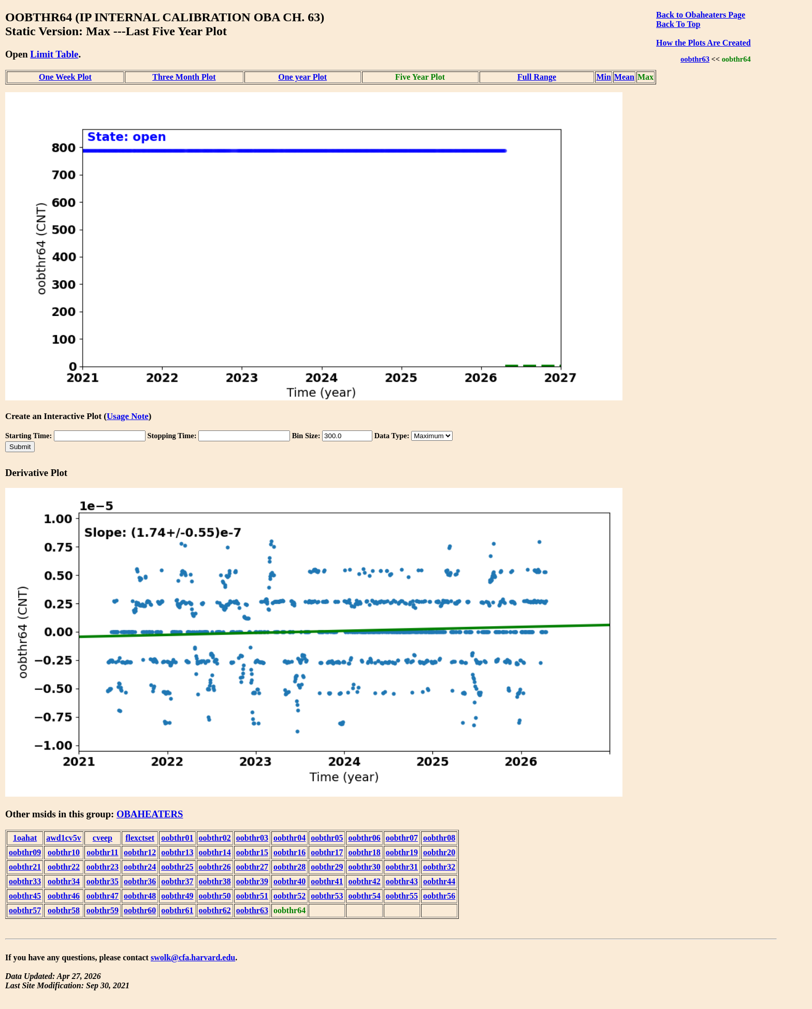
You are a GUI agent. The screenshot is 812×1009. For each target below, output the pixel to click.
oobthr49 (177, 895)
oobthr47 (102, 895)
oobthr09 (25, 852)
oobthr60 (140, 910)
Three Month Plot (183, 77)
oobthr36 (140, 881)
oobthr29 (327, 866)
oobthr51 (252, 895)
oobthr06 (364, 837)
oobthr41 (327, 881)
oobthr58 (64, 910)
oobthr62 (215, 910)
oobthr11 (102, 852)
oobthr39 (252, 881)
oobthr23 (102, 866)
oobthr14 (215, 852)
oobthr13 (177, 852)
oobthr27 (252, 866)
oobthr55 (402, 895)
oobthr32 (439, 866)
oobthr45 (25, 895)
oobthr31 (402, 866)
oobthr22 (64, 866)
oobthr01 (177, 837)
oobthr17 (327, 852)
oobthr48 (140, 895)
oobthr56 (439, 895)
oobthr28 (289, 866)
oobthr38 (215, 881)
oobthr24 (140, 866)
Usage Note (128, 416)
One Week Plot (65, 77)
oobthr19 (402, 852)
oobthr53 (327, 895)
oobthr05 (327, 837)
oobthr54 (364, 895)
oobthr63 (694, 59)
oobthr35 (102, 881)
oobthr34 (64, 881)
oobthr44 (439, 881)
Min (603, 77)
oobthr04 (289, 837)
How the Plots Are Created (703, 42)
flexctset (139, 837)
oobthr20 (439, 852)
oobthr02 (215, 837)
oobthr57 (25, 910)
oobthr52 (289, 895)
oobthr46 (64, 895)
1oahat (25, 837)
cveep (102, 837)
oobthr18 (364, 852)
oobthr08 (439, 837)
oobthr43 (402, 881)
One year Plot (302, 77)
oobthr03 (252, 837)
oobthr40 (289, 881)
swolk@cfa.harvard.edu (193, 957)
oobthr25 (177, 866)
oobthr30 (364, 866)
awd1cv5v (63, 837)
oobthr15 (252, 852)
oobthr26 (215, 866)
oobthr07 (402, 837)
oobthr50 (215, 895)
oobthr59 (102, 910)
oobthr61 (177, 910)
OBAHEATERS (150, 814)
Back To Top (678, 24)
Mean (624, 77)
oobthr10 (64, 852)
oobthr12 (140, 852)
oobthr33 (25, 881)
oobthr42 (364, 881)
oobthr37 (177, 881)
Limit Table (54, 54)
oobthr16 (289, 852)
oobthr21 (25, 866)
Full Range (536, 77)
